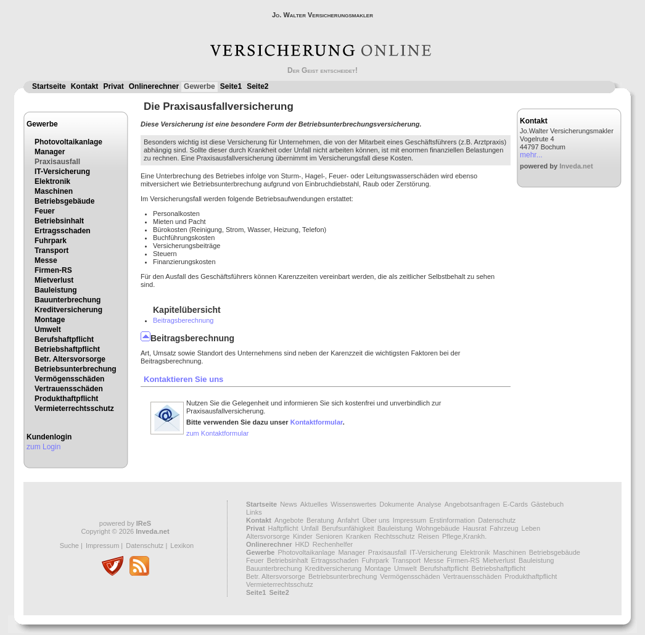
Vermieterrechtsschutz (74, 408)
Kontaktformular (316, 422)
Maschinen (54, 191)
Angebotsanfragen (472, 504)
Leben (531, 528)
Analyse (429, 504)
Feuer (45, 211)
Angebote (288, 520)
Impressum (102, 545)
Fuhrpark (51, 240)
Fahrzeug (504, 528)
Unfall (310, 528)
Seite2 (257, 86)
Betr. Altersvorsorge (70, 359)
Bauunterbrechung (68, 300)
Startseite (49, 86)
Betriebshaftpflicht (67, 349)
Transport (51, 250)
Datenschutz (144, 545)
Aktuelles (314, 504)
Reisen (428, 536)
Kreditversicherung (68, 309)
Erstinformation (452, 520)
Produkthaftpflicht (66, 398)
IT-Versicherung (62, 171)
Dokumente (396, 504)
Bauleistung (56, 290)
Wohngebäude (437, 528)
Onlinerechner (154, 86)
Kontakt (85, 86)
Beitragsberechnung (183, 320)
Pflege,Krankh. (464, 536)
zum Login (43, 446)
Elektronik (52, 181)
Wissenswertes (353, 504)
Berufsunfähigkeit (348, 528)
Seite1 (231, 86)
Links (254, 512)
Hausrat (475, 528)
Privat (113, 86)
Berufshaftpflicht (64, 339)
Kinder (303, 536)
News (288, 504)
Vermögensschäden (69, 379)
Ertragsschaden (63, 230)
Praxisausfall (57, 161)
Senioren (329, 536)
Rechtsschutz (394, 536)
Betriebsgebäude (64, 201)
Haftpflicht (283, 528)
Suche (69, 545)
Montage (50, 319)
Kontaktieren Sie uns (183, 379)
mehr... (531, 155)
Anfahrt (348, 520)
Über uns (376, 520)
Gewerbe (199, 86)
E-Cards (515, 504)
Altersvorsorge (268, 536)
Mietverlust (54, 280)
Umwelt (48, 329)
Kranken (358, 536)
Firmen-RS (53, 270)
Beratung (320, 520)
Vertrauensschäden (69, 388)
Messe (46, 260)
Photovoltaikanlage (68, 142)
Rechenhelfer (333, 544)
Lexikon (182, 545)
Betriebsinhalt (59, 221)
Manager (50, 151)
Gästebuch (547, 504)
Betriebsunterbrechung (76, 369)
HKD (302, 544)
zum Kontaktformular (217, 433)
